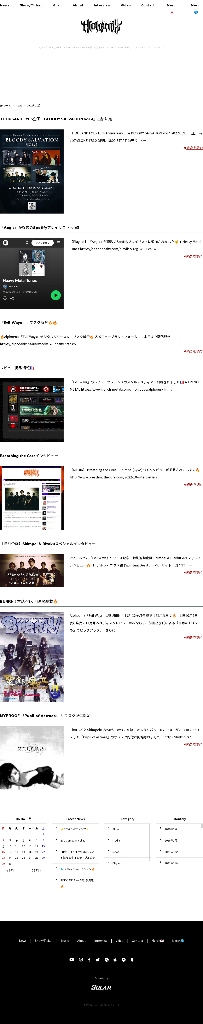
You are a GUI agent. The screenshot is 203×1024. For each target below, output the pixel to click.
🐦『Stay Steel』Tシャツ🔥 (77, 869)
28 (36, 857)
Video (126, 5)
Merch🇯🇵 (172, 8)
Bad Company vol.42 (72, 840)
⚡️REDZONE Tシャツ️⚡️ (74, 829)
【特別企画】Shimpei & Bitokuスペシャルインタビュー (48, 543)
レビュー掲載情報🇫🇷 (17, 368)
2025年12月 (172, 852)
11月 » (36, 870)
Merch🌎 (178, 940)
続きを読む (193, 147)
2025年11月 (172, 863)
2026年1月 (171, 840)
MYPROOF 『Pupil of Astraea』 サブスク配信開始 (45, 715)
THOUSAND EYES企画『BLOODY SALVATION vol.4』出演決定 (56, 119)
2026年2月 (171, 829)
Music (57, 5)
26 (23, 857)
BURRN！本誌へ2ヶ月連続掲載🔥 (29, 601)
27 (30, 857)
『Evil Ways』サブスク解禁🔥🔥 (28, 322)
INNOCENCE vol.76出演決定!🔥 (77, 883)
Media (116, 840)
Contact (148, 5)
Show (115, 829)
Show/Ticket (31, 5)
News (5, 5)
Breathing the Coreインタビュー (29, 455)
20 (30, 852)
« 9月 (10, 870)
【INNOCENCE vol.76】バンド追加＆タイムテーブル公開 (77, 855)
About (78, 5)
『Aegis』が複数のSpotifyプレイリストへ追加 (40, 227)
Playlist (116, 863)
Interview (102, 5)
